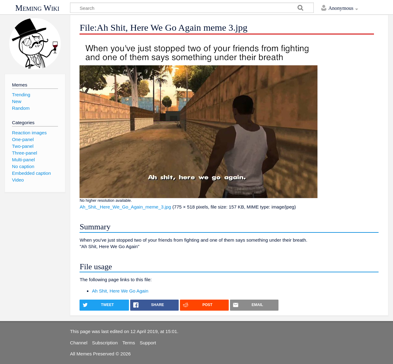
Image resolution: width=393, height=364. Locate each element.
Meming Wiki (37, 8)
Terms (129, 342)
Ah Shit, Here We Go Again (120, 290)
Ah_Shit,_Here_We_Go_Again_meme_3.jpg (125, 206)
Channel (79, 342)
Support (148, 342)
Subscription (105, 342)
